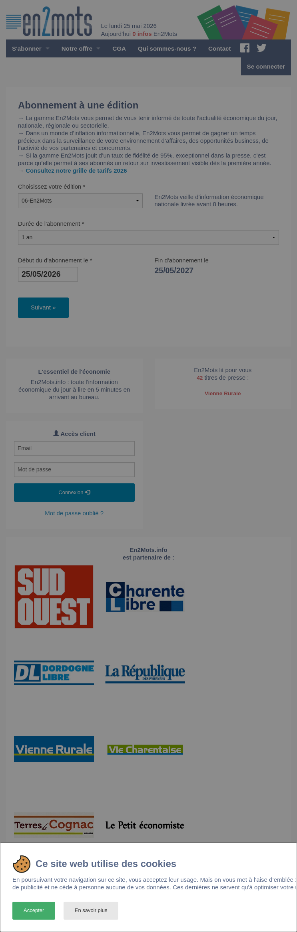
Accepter (34, 910)
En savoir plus (91, 910)
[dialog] (148, 887)
